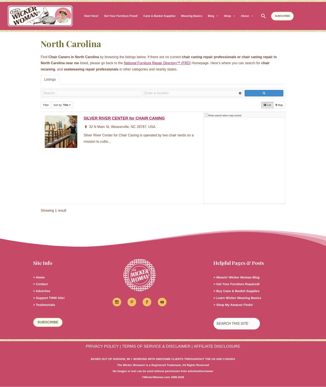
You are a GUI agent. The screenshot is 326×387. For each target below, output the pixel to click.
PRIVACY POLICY (101, 346)
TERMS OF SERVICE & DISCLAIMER (156, 346)
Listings (50, 79)
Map (279, 105)
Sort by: (62, 105)
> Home (39, 277)
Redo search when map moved (224, 115)
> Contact (41, 284)
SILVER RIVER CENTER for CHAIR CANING (124, 118)
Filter (46, 105)
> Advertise (42, 291)
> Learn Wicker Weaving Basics (239, 298)
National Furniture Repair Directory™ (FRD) (157, 63)
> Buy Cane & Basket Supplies (238, 291)
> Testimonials (45, 305)
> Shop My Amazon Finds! (235, 305)
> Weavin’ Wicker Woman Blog (238, 277)
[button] (215, 16)
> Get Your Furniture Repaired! (238, 284)
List (267, 105)
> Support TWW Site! (50, 298)
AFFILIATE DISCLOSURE (217, 346)
